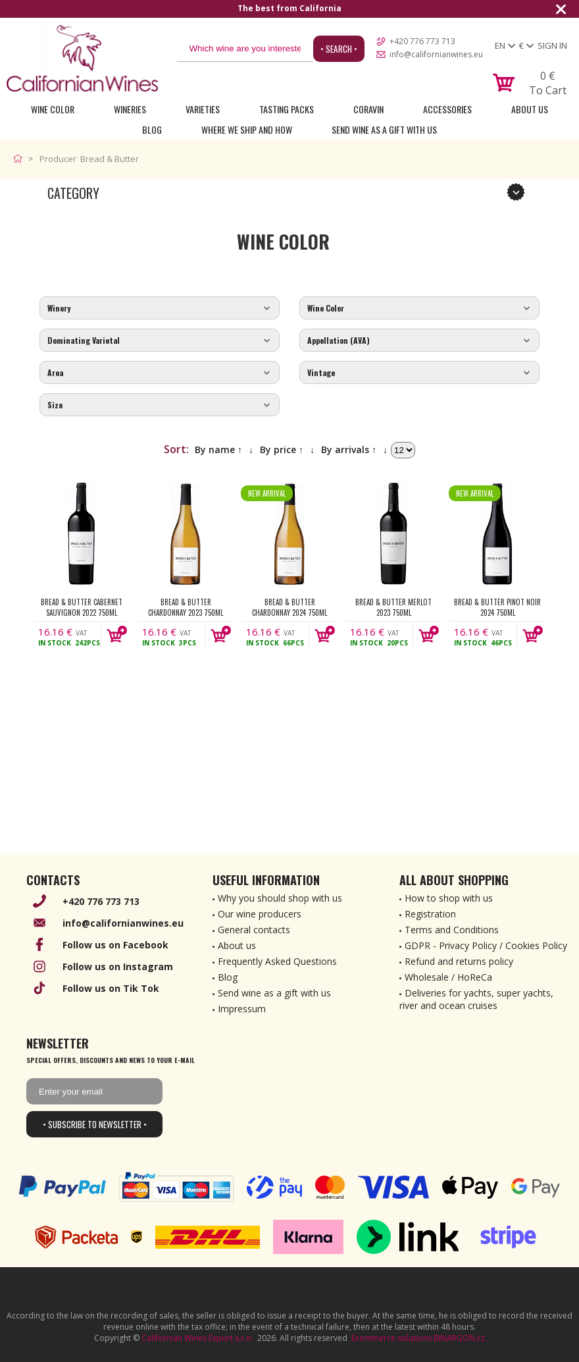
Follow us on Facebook (115, 945)
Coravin (368, 109)
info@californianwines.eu (436, 54)
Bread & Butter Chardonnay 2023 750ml (185, 607)
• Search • (338, 48)
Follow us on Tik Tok (111, 988)
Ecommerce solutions (391, 1338)
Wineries (130, 109)
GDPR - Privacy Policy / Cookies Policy (486, 945)
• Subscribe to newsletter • (95, 1124)
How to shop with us (449, 898)
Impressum (242, 1008)
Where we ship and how (246, 129)
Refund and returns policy (459, 961)
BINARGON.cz (459, 1338)
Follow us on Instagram (118, 966)
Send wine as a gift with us (384, 129)
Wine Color (52, 109)
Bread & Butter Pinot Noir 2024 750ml (497, 607)
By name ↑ (218, 449)
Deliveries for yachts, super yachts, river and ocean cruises (476, 999)
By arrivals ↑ (348, 449)
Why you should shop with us (280, 898)
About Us (529, 109)
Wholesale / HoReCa (448, 977)
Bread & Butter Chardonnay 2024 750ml (289, 607)
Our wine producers (259, 914)
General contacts (254, 929)
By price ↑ (281, 449)
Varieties (203, 109)
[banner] (82, 58)
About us (237, 945)
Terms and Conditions (452, 929)
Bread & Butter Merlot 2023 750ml (393, 607)
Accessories (447, 109)
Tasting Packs (286, 109)
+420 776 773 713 (422, 41)
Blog (152, 129)
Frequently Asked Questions (277, 961)
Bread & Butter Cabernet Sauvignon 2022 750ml (81, 607)
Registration (430, 914)
